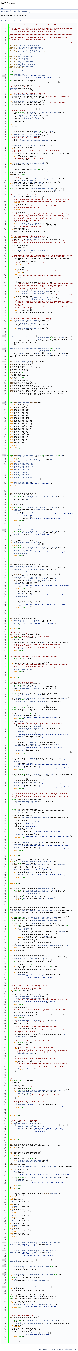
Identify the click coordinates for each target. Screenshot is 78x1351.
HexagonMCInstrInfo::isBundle (25, 109)
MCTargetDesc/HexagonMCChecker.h (29, 45)
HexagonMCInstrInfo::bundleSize (26, 1123)
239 (4, 403)
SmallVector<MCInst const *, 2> (22, 566)
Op (26, 699)
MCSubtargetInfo (43, 338)
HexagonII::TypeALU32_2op (24, 463)
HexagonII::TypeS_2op (22, 468)
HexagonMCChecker (43, 349)
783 (4, 1266)
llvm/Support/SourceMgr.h (26, 66)
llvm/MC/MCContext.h (24, 57)
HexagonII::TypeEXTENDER (23, 471)
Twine (34, 1244)
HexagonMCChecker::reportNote (24, 1274)
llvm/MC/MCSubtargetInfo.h (27, 63)
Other (58, 349)
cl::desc (26, 77)
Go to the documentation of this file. (13, 21)
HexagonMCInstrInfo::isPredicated (26, 134)
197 (4, 336)
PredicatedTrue (34, 760)
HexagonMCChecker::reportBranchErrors (27, 530)
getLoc (31, 512)
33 (4, 76)
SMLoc (39, 1266)
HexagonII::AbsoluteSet (32, 822)
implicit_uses (39, 183)
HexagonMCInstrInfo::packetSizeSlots (28, 622)
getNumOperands (52, 179)
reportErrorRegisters (22, 669)
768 (4, 1242)
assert (14, 703)
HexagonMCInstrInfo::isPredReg (25, 136)
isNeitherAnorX (24, 455)
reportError (18, 511)
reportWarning (20, 974)
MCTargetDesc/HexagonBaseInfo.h (29, 47)
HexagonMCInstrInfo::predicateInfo (28, 695)
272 (4, 455)
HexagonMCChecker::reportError (24, 1260)
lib (2, 11)
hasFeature (38, 1296)
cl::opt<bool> (19, 74)
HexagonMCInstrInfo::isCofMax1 (26, 577)
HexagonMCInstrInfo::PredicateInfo (42, 911)
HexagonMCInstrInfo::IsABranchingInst (29, 533)
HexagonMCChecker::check (22, 361)
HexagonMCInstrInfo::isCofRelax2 (37, 580)
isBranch (64, 698)
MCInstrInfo (57, 336)
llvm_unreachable (18, 484)
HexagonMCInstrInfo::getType (39, 298)
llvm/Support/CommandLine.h (27, 64)
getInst (38, 117)
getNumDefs (33, 179)
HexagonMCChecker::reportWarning (25, 1287)
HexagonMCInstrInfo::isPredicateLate (33, 225)
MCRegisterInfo (42, 339)
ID (62, 455)
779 (4, 1260)
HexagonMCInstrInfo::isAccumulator (28, 1323)
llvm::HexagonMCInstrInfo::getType (31, 728)
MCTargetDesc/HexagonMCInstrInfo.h (30, 49)
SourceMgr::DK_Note (38, 1281)
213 (4, 361)
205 (4, 349)
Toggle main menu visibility (3, 7)
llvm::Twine (49, 1274)
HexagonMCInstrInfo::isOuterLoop (26, 101)
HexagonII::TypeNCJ (28, 730)
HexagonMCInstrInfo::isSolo (27, 1127)
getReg (40, 182)
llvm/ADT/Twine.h (23, 55)
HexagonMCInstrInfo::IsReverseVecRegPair (29, 163)
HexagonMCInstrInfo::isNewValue (28, 688)
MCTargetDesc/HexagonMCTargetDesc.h (30, 52)
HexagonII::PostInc (30, 825)
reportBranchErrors (21, 553)
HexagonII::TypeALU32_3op (24, 464)
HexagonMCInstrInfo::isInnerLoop (26, 95)
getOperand (28, 117)
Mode (22, 817)
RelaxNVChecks (17, 76)
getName (49, 1304)
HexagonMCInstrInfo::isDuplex (28, 115)
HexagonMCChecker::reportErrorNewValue (27, 1250)
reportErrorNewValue (21, 649)
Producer (19, 706)
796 (4, 1287)
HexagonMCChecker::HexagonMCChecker (22, 336)
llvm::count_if (19, 1166)
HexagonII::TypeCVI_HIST (27, 1093)
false (66, 355)
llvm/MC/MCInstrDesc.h (25, 60)
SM (17, 1277)
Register (33, 742)
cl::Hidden (42, 76)
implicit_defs (35, 196)
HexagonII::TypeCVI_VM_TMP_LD (43, 299)
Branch (18, 698)
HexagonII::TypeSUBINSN (23, 477)
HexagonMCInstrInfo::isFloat (24, 457)
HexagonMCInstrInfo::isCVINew (26, 958)
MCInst (36, 131)
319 (4, 530)
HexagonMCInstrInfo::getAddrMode (38, 817)
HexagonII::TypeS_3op (22, 469)
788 (4, 1274)
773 (4, 1250)
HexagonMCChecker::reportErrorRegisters (28, 1242)
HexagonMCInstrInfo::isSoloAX (26, 498)
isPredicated (35, 725)
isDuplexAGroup (24, 403)
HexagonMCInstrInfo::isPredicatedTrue (33, 141)
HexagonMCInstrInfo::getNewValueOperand (30, 701)
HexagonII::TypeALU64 (22, 474)
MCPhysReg (18, 183)
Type (19, 460)
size (44, 574)
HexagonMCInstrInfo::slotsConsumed (27, 620)
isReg (32, 180)
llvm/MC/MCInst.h (23, 58)
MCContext (40, 336)
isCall (38, 198)
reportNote (18, 534)
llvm (23, 71)
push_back (30, 571)
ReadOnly (13, 88)
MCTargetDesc (23, 11)
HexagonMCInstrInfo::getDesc (42, 171)
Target (7, 11)
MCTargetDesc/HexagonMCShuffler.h (29, 50)
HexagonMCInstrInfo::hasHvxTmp (43, 190)
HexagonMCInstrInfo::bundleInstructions (44, 112)
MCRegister (53, 131)
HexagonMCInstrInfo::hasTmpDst (43, 188)
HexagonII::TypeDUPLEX (22, 482)
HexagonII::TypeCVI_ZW (24, 803)
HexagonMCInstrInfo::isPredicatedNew (29, 145)
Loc (43, 1266)
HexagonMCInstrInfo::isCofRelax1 (37, 579)
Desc (28, 774)
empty (28, 828)
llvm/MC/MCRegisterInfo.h (26, 61)
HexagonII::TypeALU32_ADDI (24, 466)
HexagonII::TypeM (20, 472)
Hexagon (14, 11)
